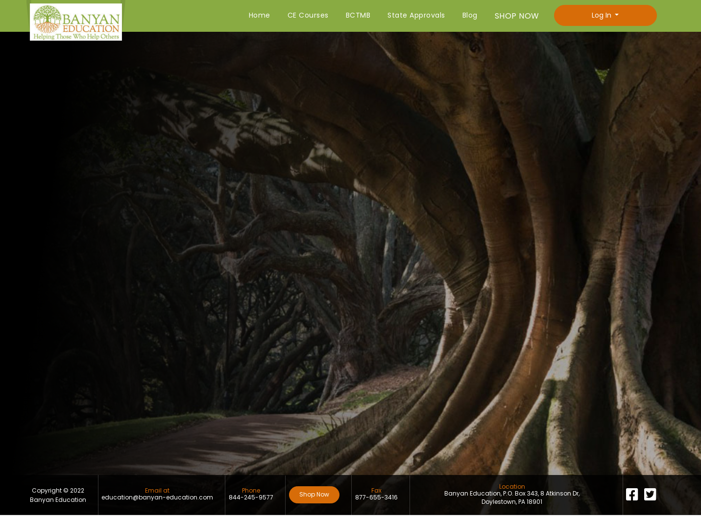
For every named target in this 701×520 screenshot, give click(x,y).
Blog (470, 15)
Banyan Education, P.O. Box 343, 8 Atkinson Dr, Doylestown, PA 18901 (512, 498)
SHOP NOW (517, 16)
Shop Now (314, 494)
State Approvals (416, 15)
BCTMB (358, 15)
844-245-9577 (251, 497)
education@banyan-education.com (157, 497)
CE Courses (308, 15)
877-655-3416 (376, 497)
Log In (602, 15)
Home (259, 15)
